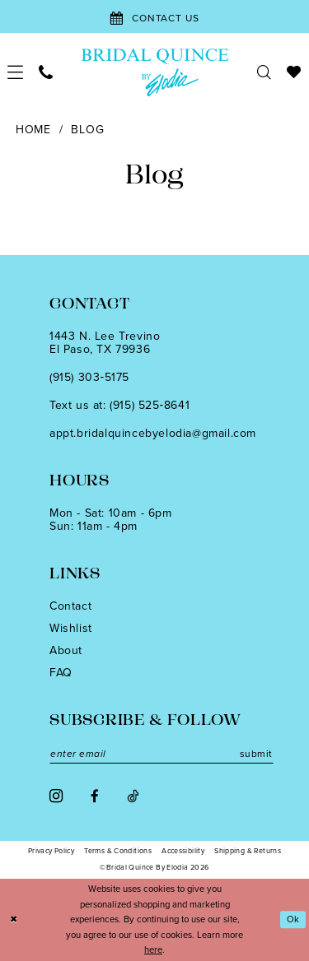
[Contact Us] (154, 16)
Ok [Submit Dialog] (293, 919)
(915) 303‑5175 (89, 377)
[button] (15, 72)
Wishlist (70, 628)
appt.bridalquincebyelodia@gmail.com (152, 433)
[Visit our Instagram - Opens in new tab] (56, 796)
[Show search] (264, 72)
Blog (87, 129)
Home (33, 129)
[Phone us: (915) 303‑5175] (46, 72)
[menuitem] (15, 72)
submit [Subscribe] (256, 753)
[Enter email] (161, 754)
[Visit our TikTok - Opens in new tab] (132, 796)
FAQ (61, 672)
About (65, 650)
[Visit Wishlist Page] (294, 72)
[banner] (154, 72)
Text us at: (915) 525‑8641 (119, 405)
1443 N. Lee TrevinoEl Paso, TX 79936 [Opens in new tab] (104, 342)
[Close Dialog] (13, 919)
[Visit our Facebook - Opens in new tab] (95, 796)
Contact (70, 606)
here (153, 949)
